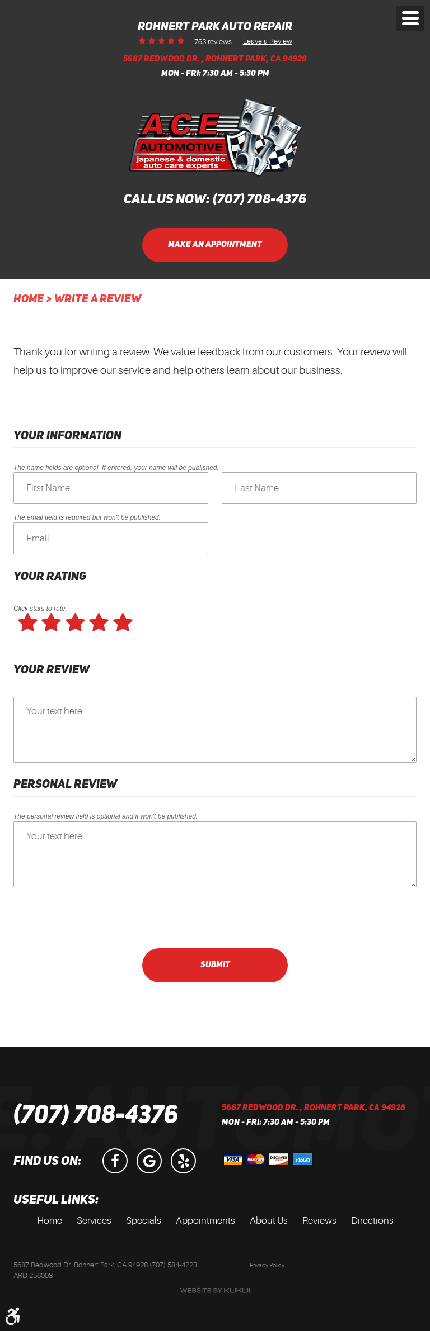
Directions (372, 1220)
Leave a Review (267, 41)
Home (28, 299)
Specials (143, 1220)
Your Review (51, 670)
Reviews (319, 1220)
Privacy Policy (267, 1265)
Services (94, 1220)
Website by (215, 1290)
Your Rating (49, 577)
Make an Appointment (215, 245)
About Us (269, 1220)
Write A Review (97, 299)
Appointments (205, 1220)
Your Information (67, 436)
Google (149, 1160)
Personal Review (65, 785)
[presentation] (98, 917)
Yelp (183, 1160)
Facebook (115, 1160)
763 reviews (213, 41)
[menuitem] (49, 1221)
